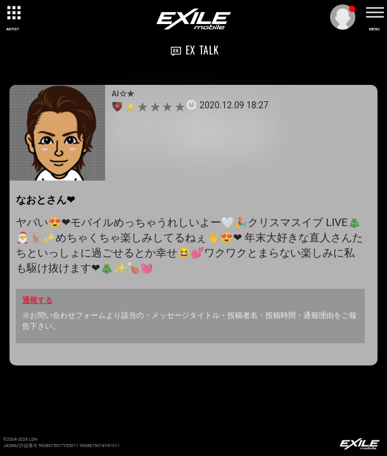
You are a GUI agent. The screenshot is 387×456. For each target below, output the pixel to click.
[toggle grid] (12, 12)
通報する (37, 300)
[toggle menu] (374, 12)
